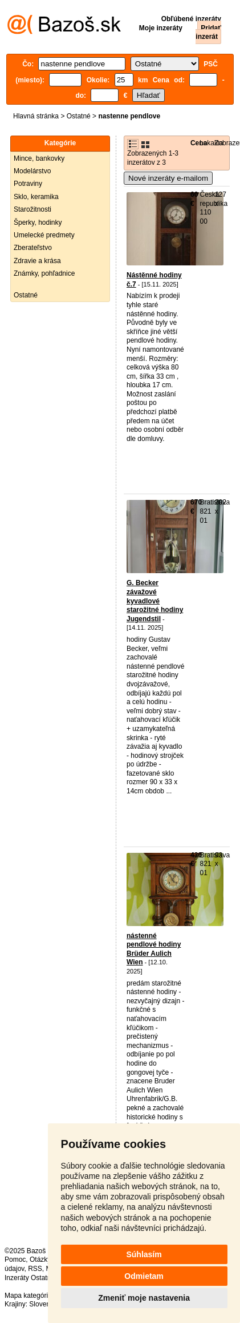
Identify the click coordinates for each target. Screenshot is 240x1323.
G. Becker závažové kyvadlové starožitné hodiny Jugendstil (155, 600)
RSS (35, 1269)
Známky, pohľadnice (44, 273)
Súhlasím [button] (143, 1254)
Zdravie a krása (37, 261)
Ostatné (79, 116)
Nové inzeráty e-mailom (168, 178)
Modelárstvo (32, 171)
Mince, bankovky (39, 158)
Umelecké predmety (44, 235)
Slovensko (44, 1304)
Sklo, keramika (36, 197)
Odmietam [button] (143, 1276)
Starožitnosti (32, 209)
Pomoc (15, 1260)
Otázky (40, 1260)
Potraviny (28, 184)
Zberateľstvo (33, 248)
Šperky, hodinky (38, 222)
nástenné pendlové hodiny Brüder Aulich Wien (154, 949)
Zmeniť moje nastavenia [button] (144, 1297)
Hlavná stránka (36, 116)
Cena (198, 143)
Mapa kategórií (27, 1296)
